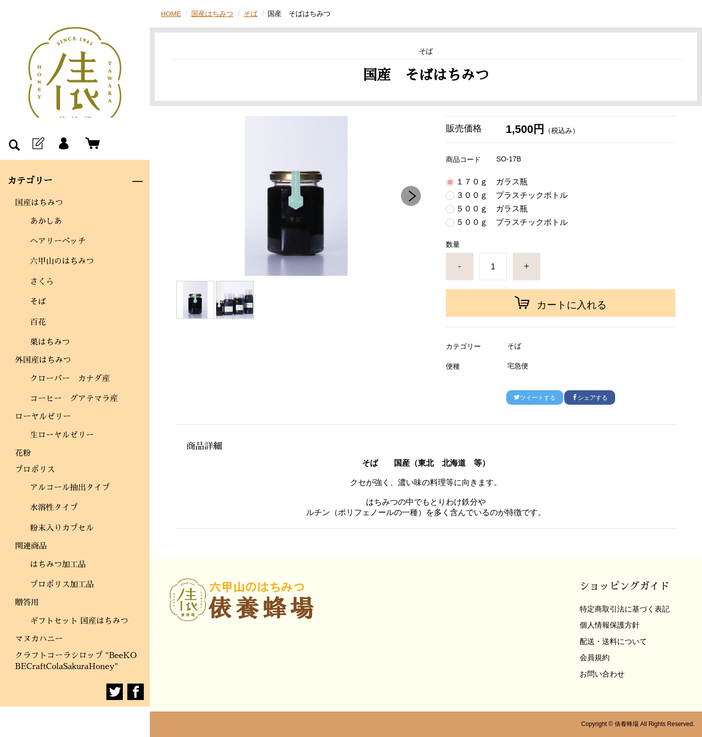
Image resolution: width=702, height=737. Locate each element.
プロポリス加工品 (62, 585)
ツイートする (535, 397)
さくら (42, 282)
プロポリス (35, 470)
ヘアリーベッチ (58, 241)
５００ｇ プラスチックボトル (512, 222)
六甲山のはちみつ (62, 261)
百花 (38, 322)
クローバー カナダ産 (70, 379)
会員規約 (595, 657)
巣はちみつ (50, 342)
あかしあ (46, 221)
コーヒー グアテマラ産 (74, 399)
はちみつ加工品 (58, 565)
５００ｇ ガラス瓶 (492, 209)
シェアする (590, 397)
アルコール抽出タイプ (74, 488)
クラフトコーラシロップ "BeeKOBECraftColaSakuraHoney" (76, 661)
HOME (171, 13)
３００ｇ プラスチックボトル (512, 195)
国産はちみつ (39, 203)
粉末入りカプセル (62, 528)
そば (38, 302)
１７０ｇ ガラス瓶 (492, 182)
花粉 (23, 453)
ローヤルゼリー (43, 417)
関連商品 (31, 546)
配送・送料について (613, 641)
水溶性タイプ (58, 508)
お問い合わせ (602, 674)
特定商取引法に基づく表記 (625, 609)
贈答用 (27, 603)
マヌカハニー (39, 639)
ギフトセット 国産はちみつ (79, 621)
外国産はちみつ (43, 360)
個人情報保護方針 (610, 625)
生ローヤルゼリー (62, 435)
